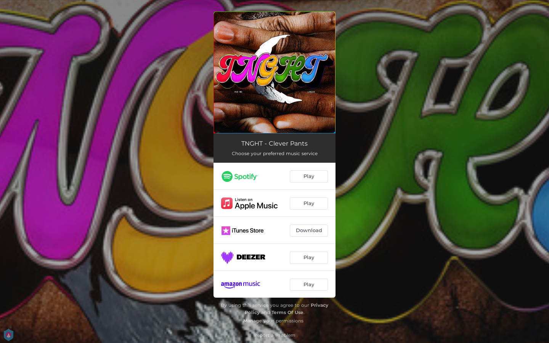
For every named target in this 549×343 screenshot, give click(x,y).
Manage (252, 321)
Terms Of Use (287, 312)
